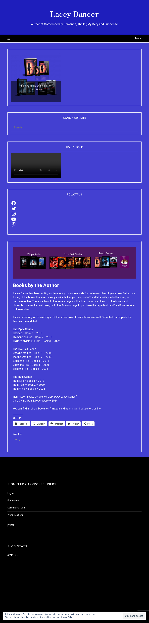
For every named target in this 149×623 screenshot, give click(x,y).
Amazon (55, 408)
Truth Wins (19, 388)
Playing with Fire (22, 357)
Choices (17, 333)
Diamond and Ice (23, 337)
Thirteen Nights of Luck (26, 341)
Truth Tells (19, 384)
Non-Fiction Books (24, 396)
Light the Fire (20, 368)
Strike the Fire (21, 360)
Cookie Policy (67, 617)
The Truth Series (22, 376)
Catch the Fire (21, 364)
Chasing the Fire (22, 353)
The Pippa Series (23, 329)
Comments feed (16, 507)
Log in (10, 493)
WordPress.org (15, 515)
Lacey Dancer (74, 13)
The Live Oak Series (24, 349)
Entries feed (13, 500)
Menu (138, 38)
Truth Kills (18, 380)
